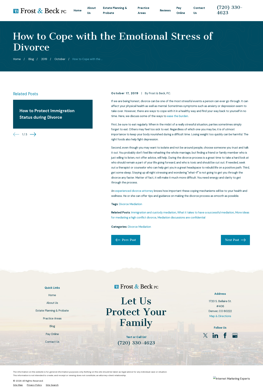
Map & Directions (220, 316)
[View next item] (33, 134)
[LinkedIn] (215, 335)
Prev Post (126, 240)
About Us (52, 303)
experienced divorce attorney (134, 191)
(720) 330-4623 (230, 10)
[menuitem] (18, 385)
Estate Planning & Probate (52, 310)
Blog (52, 326)
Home (52, 295)
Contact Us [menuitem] (199, 10)
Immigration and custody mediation (153, 212)
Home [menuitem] (78, 10)
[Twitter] (205, 335)
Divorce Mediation (130, 204)
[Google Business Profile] (235, 335)
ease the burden (177, 116)
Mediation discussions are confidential (181, 217)
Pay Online (52, 334)
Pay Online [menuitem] (180, 10)
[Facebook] (225, 335)
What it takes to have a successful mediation (205, 212)
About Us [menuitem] (91, 10)
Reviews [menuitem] (165, 10)
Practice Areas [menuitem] (143, 10)
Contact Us (52, 342)
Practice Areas (52, 318)
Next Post (235, 240)
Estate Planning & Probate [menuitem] (115, 10)
